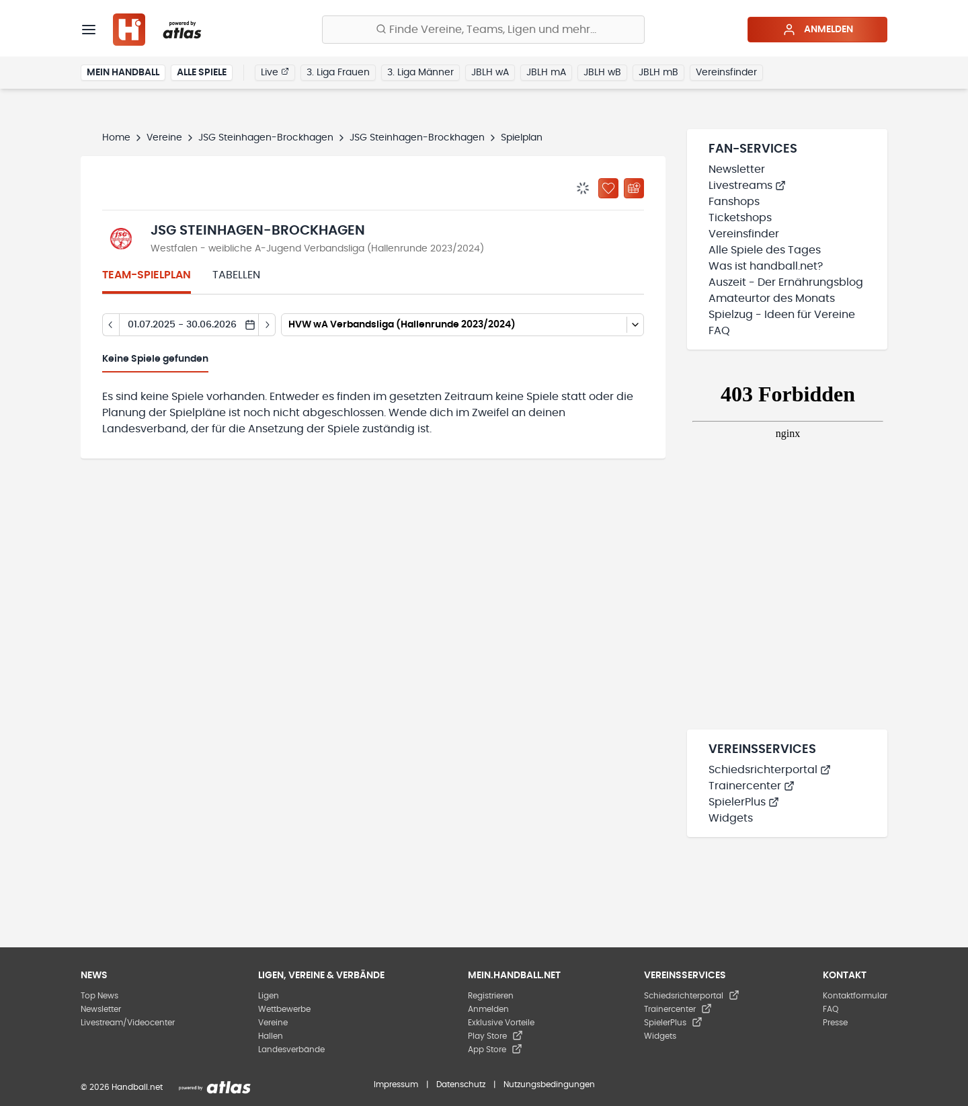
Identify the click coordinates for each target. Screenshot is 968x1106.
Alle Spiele (202, 72)
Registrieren (491, 996)
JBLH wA (490, 72)
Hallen (270, 1036)
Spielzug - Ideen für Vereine (782, 314)
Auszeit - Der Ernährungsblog (786, 282)
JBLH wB (602, 72)
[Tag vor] (267, 324)
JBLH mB (658, 72)
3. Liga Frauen (338, 72)
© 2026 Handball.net (122, 1087)
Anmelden (817, 29)
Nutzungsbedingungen (549, 1084)
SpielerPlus (744, 802)
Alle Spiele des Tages (765, 250)
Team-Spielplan (146, 275)
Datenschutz (460, 1084)
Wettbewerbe (284, 1009)
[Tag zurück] (110, 324)
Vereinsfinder (726, 72)
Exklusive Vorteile (501, 1023)
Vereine (164, 138)
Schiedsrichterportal (770, 770)
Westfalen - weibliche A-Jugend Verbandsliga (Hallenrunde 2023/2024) (317, 248)
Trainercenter (752, 786)
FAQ (719, 330)
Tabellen (236, 275)
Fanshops (734, 201)
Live (275, 72)
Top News (99, 996)
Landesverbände (291, 1049)
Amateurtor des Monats (772, 298)
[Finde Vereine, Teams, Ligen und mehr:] (483, 29)
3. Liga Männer (420, 72)
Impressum (396, 1084)
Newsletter (737, 169)
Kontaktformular (855, 996)
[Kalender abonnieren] (634, 188)
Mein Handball (123, 72)
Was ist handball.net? (766, 266)
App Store (495, 1049)
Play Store (495, 1036)
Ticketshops (740, 217)
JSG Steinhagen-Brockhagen (265, 138)
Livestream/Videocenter (128, 1023)
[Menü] (89, 29)
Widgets (731, 818)
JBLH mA (546, 72)
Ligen (268, 996)
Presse (835, 1023)
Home (116, 138)
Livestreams (747, 185)
